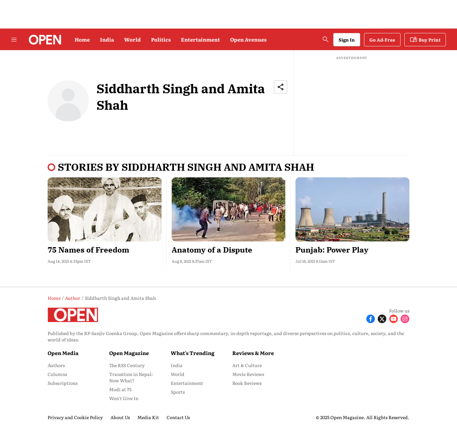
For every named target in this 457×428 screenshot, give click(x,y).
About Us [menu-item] (120, 417)
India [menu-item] (176, 365)
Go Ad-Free (382, 39)
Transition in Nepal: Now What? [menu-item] (131, 377)
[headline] (105, 249)
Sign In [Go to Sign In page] (347, 39)
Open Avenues (248, 39)
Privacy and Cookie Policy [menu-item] (75, 417)
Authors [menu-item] (56, 365)
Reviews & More (253, 353)
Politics (161, 39)
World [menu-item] (177, 374)
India (107, 39)
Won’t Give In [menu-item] (123, 398)
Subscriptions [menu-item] (62, 383)
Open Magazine (129, 353)
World (132, 39)
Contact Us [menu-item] (178, 417)
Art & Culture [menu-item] (247, 365)
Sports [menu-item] (178, 392)
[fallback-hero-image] (105, 209)
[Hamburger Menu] (14, 39)
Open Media (63, 353)
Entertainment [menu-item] (187, 383)
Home (82, 39)
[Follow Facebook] (370, 318)
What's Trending (193, 353)
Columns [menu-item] (57, 374)
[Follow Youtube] (393, 318)
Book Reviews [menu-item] (247, 383)
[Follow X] (382, 318)
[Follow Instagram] (405, 318)
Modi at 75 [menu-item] (120, 389)
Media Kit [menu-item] (148, 417)
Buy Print (425, 39)
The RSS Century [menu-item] (127, 365)
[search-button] (325, 39)
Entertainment (200, 39)
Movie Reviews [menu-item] (248, 374)
